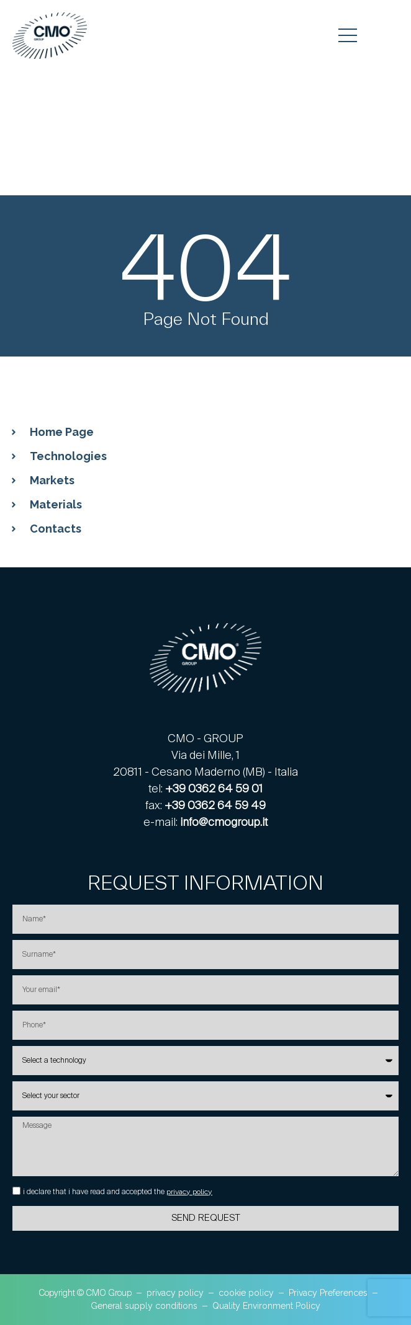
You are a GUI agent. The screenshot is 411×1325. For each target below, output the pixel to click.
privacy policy (189, 1191)
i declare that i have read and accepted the (117, 1191)
